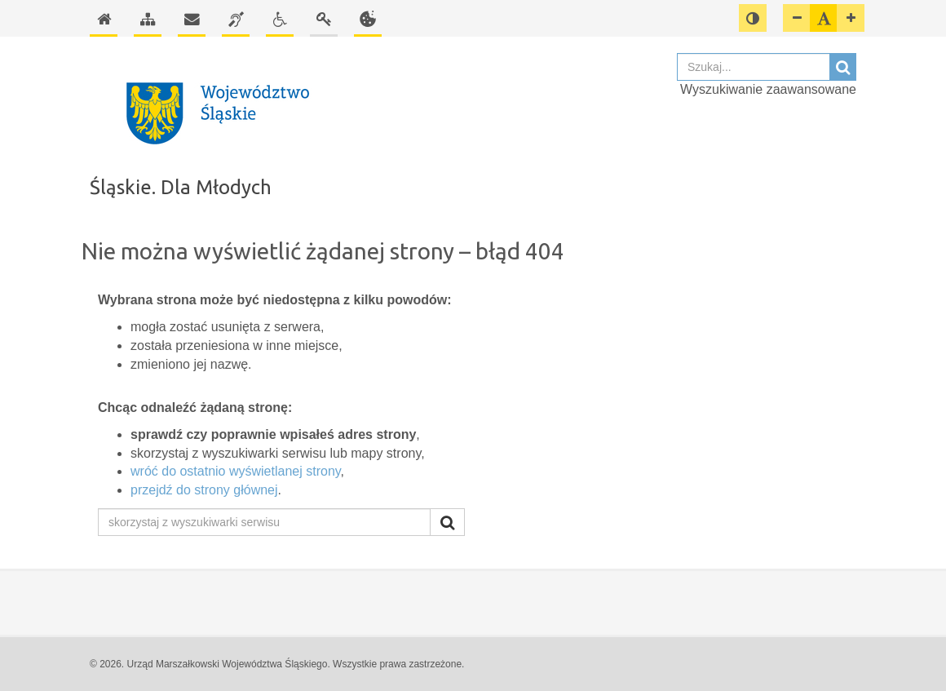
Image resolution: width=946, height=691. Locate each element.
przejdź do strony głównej (204, 490)
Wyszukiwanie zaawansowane (768, 89)
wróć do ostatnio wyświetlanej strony (235, 471)
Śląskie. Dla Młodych (181, 187)
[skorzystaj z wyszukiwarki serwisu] (264, 522)
